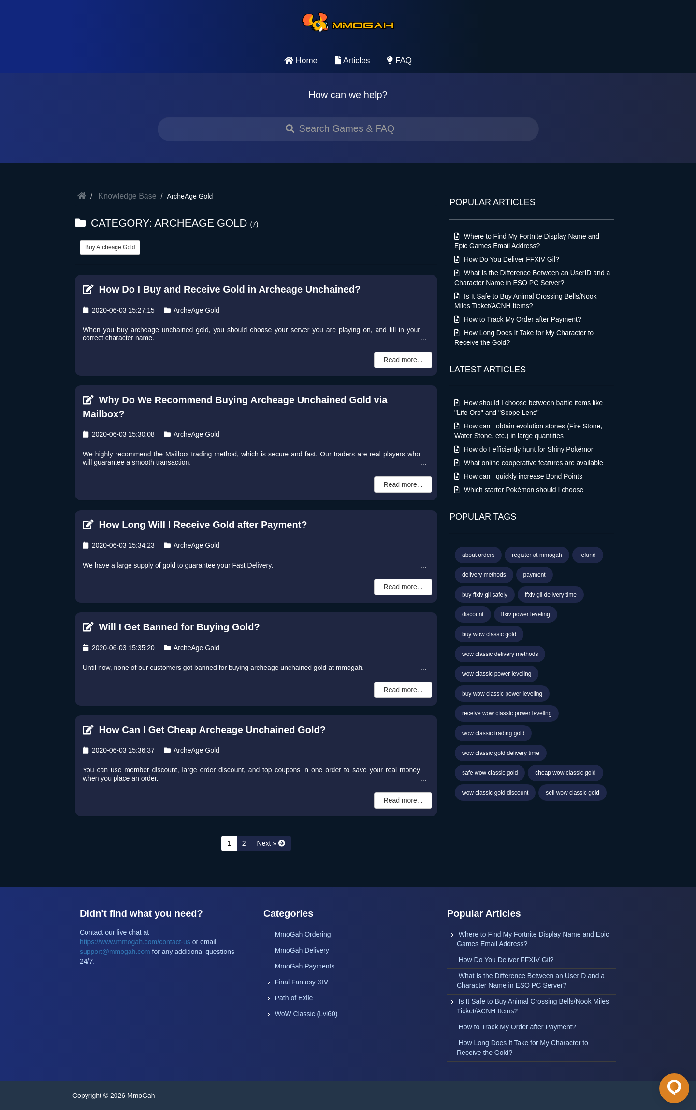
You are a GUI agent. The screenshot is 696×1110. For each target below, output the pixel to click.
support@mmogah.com (115, 951)
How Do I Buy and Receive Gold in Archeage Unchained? (222, 289)
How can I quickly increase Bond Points (518, 476)
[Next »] (271, 843)
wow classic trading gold (493, 733)
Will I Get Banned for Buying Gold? (171, 627)
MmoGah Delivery (302, 950)
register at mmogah (537, 555)
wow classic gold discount (495, 792)
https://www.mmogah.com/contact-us (135, 942)
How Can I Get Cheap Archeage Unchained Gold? (204, 730)
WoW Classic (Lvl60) (306, 1014)
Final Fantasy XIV (302, 982)
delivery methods (484, 574)
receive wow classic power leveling (506, 713)
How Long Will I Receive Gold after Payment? (195, 524)
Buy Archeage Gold (110, 247)
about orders (478, 555)
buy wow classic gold (489, 634)
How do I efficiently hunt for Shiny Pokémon (524, 449)
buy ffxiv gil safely (485, 594)
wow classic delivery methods (500, 654)
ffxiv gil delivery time (551, 594)
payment (534, 574)
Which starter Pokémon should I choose (518, 490)
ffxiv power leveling (525, 614)
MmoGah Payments (305, 966)
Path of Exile (294, 998)
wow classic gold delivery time (500, 753)
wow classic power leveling (496, 673)
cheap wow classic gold (565, 772)
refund (588, 555)
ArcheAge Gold (191, 310)
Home (301, 60)
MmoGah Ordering (303, 934)
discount (473, 614)
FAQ (399, 60)
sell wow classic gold (572, 792)
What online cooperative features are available (528, 463)
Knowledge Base (128, 196)
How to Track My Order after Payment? (517, 319)
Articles (352, 60)
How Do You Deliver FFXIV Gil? (506, 259)
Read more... (403, 360)
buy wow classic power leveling (502, 693)
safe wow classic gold (490, 772)
